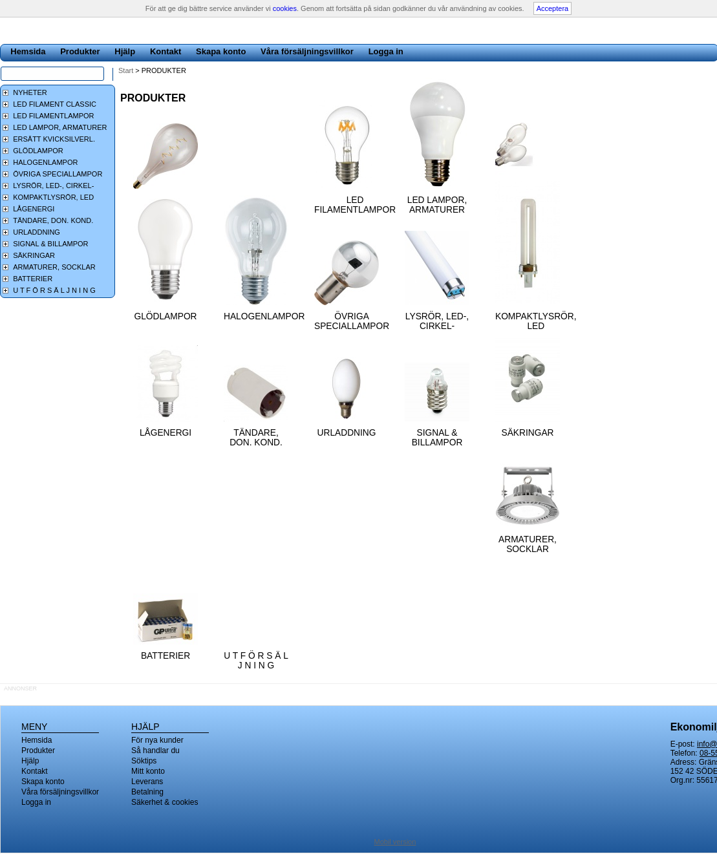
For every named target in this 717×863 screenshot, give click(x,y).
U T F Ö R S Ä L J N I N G (256, 660)
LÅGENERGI (165, 433)
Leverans (147, 781)
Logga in (386, 51)
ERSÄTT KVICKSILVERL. (54, 139)
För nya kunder (157, 740)
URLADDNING (346, 433)
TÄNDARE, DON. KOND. (256, 437)
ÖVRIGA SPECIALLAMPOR (351, 321)
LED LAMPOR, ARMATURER (437, 205)
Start (125, 70)
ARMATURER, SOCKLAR (527, 544)
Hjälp (124, 51)
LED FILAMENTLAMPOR (355, 205)
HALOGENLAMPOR (264, 316)
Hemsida (27, 51)
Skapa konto (221, 51)
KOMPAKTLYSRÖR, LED (536, 321)
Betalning (147, 791)
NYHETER (30, 92)
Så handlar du (155, 750)
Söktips (143, 760)
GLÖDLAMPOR (165, 316)
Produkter (80, 51)
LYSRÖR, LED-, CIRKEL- (437, 321)
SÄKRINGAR (528, 433)
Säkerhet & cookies (164, 802)
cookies (285, 8)
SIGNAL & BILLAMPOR (437, 437)
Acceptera (553, 8)
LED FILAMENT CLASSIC (54, 104)
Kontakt (165, 51)
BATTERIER (165, 656)
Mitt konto (148, 771)
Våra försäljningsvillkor (307, 51)
